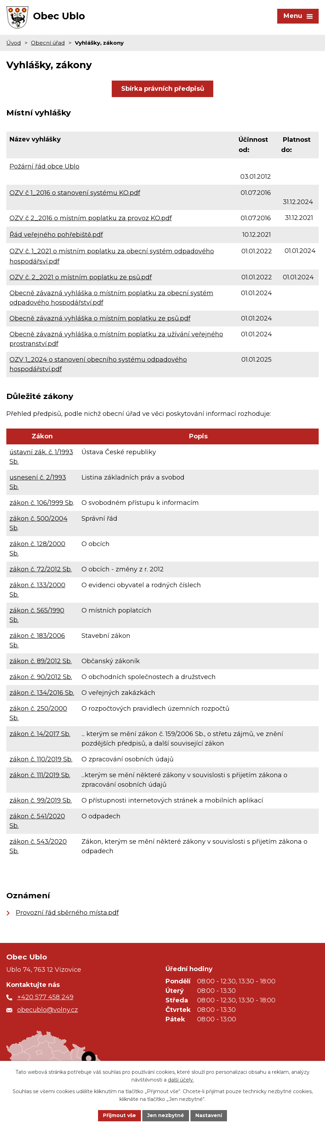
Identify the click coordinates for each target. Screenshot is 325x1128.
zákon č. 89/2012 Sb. (40, 661)
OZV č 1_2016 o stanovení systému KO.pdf (74, 193)
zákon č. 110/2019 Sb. (40, 759)
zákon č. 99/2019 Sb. (40, 800)
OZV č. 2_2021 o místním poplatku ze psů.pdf (80, 277)
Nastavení (208, 1115)
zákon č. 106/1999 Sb (41, 503)
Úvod (13, 42)
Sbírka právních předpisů (162, 89)
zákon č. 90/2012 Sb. (40, 677)
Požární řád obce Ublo (44, 166)
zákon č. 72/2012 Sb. (40, 569)
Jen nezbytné (165, 1115)
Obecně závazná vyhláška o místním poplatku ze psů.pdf (99, 319)
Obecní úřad (48, 42)
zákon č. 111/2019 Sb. (39, 775)
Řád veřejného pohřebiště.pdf (56, 235)
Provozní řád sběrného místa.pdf (67, 913)
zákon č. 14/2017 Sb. (39, 734)
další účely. (181, 1080)
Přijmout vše (119, 1115)
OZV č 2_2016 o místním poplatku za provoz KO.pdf (90, 218)
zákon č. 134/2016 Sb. (41, 693)
